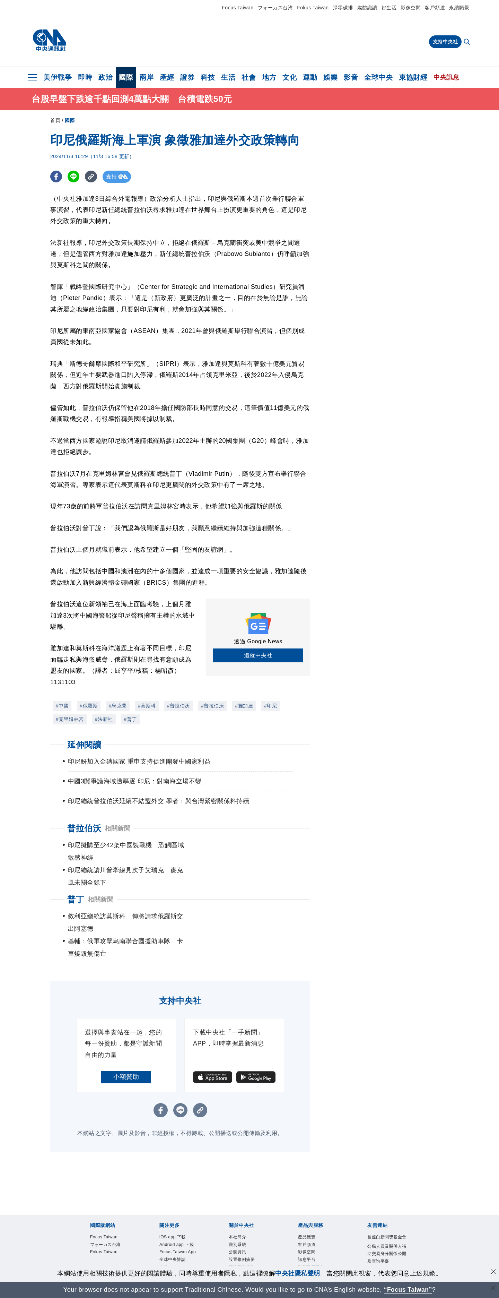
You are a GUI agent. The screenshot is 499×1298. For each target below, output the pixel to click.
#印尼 (270, 705)
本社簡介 (239, 1187)
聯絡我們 (239, 1245)
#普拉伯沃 (178, 705)
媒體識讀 (367, 7)
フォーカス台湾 (275, 7)
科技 (208, 77)
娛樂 (330, 77)
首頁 (55, 120)
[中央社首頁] (49, 40)
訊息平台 (308, 1212)
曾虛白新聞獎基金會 (387, 1191)
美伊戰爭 (57, 77)
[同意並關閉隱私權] (493, 1272)
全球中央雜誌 (174, 1220)
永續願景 (459, 7)
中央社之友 (310, 1236)
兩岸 (146, 77)
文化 (289, 77)
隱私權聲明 (241, 1236)
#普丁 (130, 719)
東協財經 (413, 77)
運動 (310, 77)
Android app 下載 (179, 1195)
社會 (249, 77)
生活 (228, 77)
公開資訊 (239, 1203)
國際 (126, 77)
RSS (303, 1245)
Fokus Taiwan (313, 7)
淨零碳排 (343, 7)
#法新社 (104, 719)
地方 (269, 77)
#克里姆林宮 (70, 719)
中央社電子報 (174, 1253)
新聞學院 (169, 1245)
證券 (187, 77)
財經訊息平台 (313, 1220)
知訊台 (305, 1228)
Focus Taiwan (237, 7)
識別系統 (239, 1195)
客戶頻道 (435, 7)
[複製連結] (92, 177)
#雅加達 (244, 705)
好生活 (389, 7)
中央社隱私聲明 (297, 1273)
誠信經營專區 (244, 1228)
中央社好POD (175, 1261)
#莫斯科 (147, 705)
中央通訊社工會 (385, 1229)
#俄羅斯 (89, 705)
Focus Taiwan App (175, 1208)
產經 (167, 77)
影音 (351, 77)
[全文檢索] (467, 42)
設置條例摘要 (244, 1212)
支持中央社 (445, 41)
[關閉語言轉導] (493, 1288)
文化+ (166, 1228)
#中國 (62, 705)
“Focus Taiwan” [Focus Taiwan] (408, 1289)
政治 (105, 77)
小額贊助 (126, 1026)
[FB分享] (56, 177)
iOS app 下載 (174, 1187)
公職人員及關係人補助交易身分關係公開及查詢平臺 (387, 1213)
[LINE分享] (74, 177)
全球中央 (378, 77)
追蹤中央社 (258, 655)
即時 (85, 77)
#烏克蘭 (118, 705)
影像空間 (411, 7)
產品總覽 (308, 1187)
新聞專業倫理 (244, 1220)
